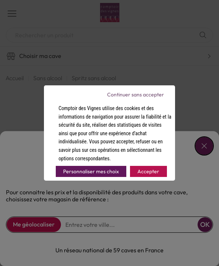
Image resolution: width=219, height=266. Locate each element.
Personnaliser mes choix (91, 171)
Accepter (148, 171)
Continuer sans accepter (135, 94)
